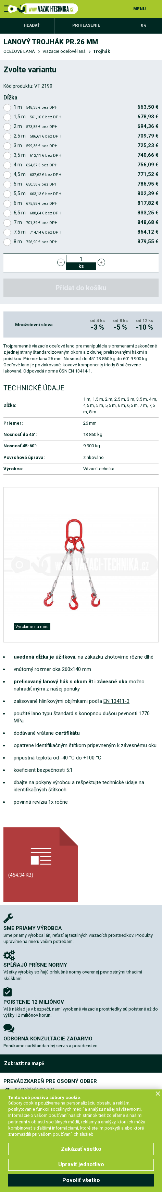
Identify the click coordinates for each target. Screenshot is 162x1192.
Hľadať (32, 25)
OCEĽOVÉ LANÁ (19, 51)
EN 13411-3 (116, 701)
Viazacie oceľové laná (64, 51)
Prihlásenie (86, 25)
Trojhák (101, 51)
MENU (139, 9)
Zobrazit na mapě (24, 1063)
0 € (143, 25)
